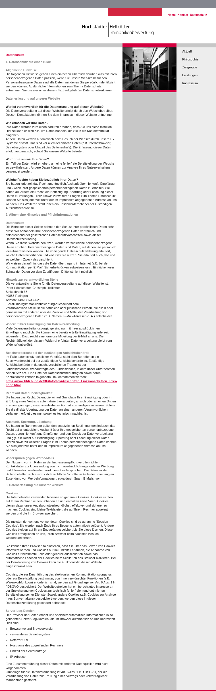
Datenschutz (198, 14)
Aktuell (187, 51)
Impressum (190, 83)
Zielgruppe (189, 67)
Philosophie (190, 59)
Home (172, 14)
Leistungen (190, 75)
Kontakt (183, 14)
